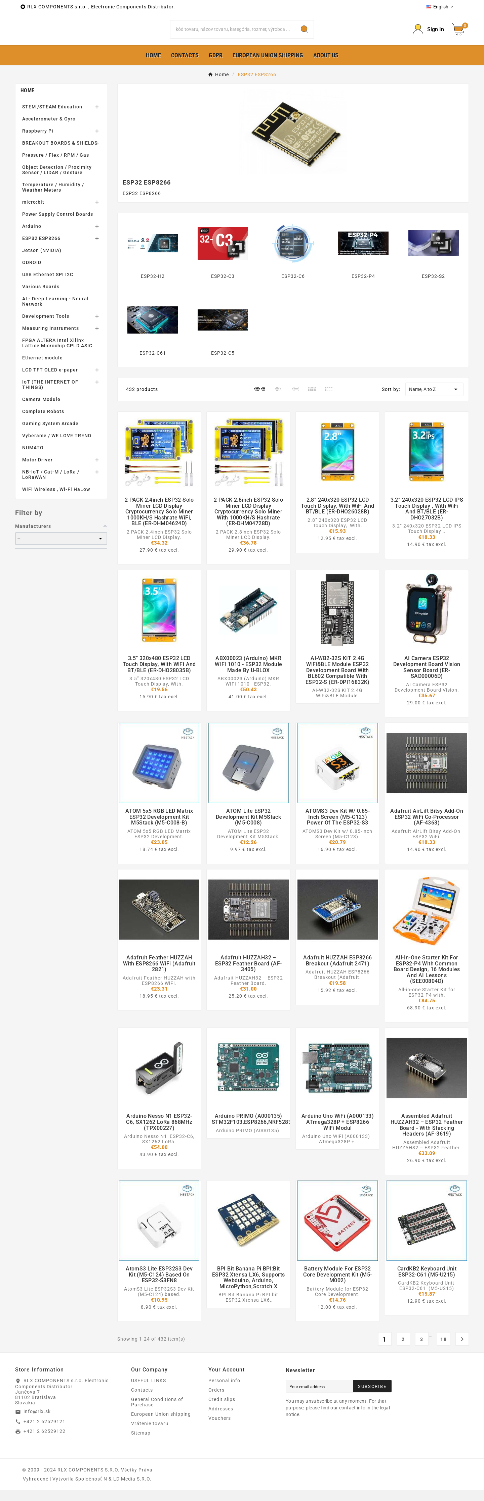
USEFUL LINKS (148, 1391)
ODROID (31, 273)
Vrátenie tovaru (149, 1434)
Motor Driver (37, 470)
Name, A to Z (434, 400)
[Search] (232, 34)
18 (443, 1350)
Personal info (224, 1391)
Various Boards (40, 297)
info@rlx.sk (37, 1422)
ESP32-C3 (223, 287)
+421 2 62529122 (45, 1442)
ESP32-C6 (293, 287)
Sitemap (141, 1443)
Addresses (220, 1419)
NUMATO (33, 458)
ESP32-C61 (152, 363)
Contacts (142, 1400)
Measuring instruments (50, 339)
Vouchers (219, 1429)
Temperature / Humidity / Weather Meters (53, 198)
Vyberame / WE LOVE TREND (56, 446)
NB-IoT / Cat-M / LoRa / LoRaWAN (50, 485)
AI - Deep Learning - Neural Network (55, 312)
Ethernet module (42, 368)
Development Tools (45, 327)
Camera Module (41, 410)
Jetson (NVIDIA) (42, 261)
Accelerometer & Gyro (49, 129)
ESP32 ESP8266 (41, 249)
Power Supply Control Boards (57, 225)
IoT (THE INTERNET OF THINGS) (50, 395)
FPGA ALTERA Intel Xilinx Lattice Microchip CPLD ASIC (57, 353)
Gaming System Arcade (50, 434)
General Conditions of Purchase (157, 1412)
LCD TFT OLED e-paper (50, 380)
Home (27, 101)
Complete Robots (43, 422)
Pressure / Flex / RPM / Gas (55, 165)
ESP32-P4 (363, 287)
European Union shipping (161, 1425)
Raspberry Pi (37, 141)
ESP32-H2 (153, 287)
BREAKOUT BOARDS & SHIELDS (59, 153)
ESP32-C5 (223, 363)
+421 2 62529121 (45, 1432)
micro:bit (33, 212)
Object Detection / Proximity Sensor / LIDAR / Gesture (57, 180)
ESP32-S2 (433, 287)
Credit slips (221, 1410)
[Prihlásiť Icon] (428, 35)
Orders (216, 1400)
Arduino (31, 237)
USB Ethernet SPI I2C (47, 285)
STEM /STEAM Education (52, 117)
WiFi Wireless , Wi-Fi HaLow (56, 500)
